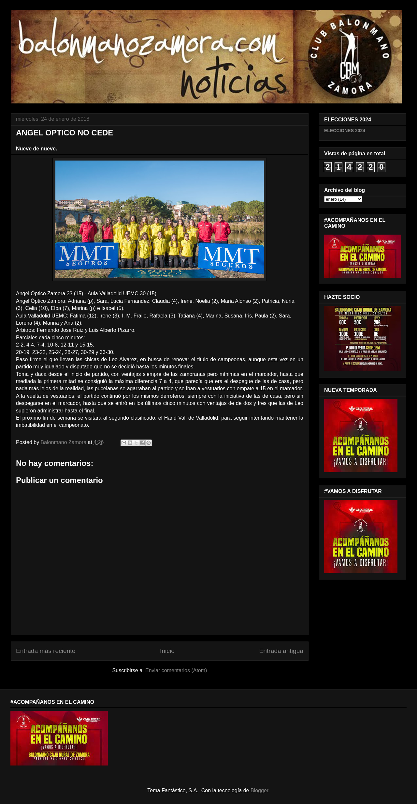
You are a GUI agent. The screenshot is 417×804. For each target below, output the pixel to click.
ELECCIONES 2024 (344, 130)
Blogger (259, 790)
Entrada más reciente (45, 650)
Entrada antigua (281, 650)
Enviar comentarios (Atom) (176, 670)
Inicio (167, 650)
